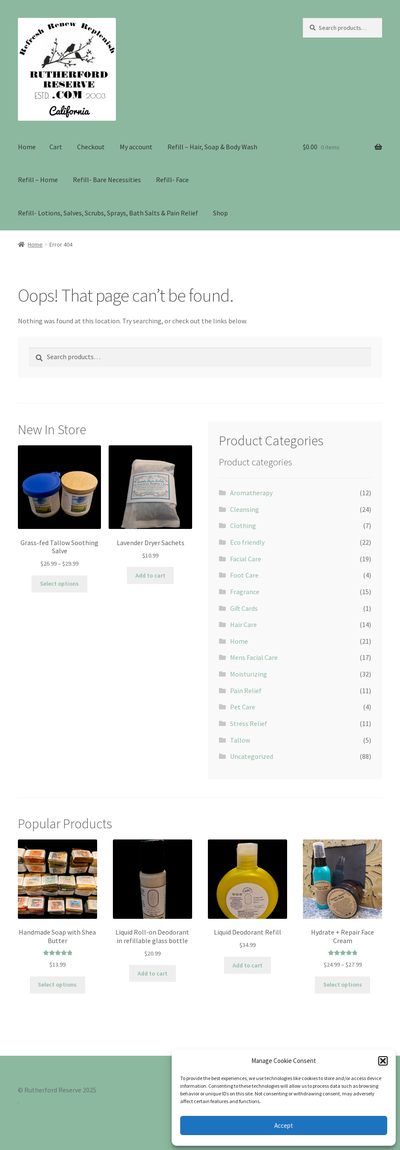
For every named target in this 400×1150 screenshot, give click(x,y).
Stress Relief (248, 723)
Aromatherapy (251, 492)
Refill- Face (172, 179)
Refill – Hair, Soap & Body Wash (212, 146)
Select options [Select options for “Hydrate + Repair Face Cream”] (342, 984)
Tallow (240, 740)
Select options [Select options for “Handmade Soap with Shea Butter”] (57, 984)
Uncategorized (251, 756)
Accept (283, 1125)
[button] (383, 1061)
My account (136, 146)
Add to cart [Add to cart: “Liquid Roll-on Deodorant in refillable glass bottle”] (152, 973)
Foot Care (244, 575)
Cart (55, 146)
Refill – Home (38, 179)
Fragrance (244, 591)
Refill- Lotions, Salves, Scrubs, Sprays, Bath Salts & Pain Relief (108, 213)
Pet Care (242, 707)
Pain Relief (246, 690)
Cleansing (244, 509)
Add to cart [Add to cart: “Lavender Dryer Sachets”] (150, 575)
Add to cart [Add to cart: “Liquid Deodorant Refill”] (247, 965)
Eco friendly (247, 542)
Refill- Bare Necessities (107, 179)
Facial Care (245, 559)
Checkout (91, 146)
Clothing (243, 525)
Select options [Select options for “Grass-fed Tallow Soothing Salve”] (59, 583)
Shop (220, 213)
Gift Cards (244, 608)
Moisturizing (248, 674)
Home (27, 146)
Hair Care (243, 624)
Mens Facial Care (254, 657)
